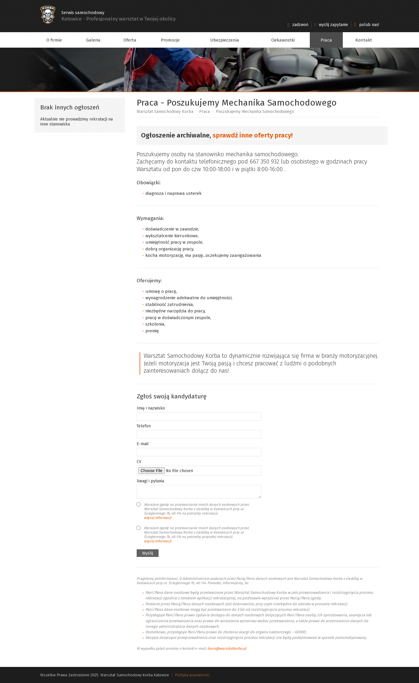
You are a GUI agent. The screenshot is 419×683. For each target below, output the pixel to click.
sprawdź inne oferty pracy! (253, 135)
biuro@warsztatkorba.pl (226, 648)
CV (139, 461)
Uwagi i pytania (150, 481)
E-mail (143, 443)
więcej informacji (157, 518)
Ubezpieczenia (224, 40)
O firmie (54, 40)
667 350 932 (264, 161)
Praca (326, 40)
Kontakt (363, 40)
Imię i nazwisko (151, 408)
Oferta (130, 40)
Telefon (144, 426)
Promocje (170, 40)
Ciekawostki (283, 40)
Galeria (93, 40)
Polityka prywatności (192, 675)
